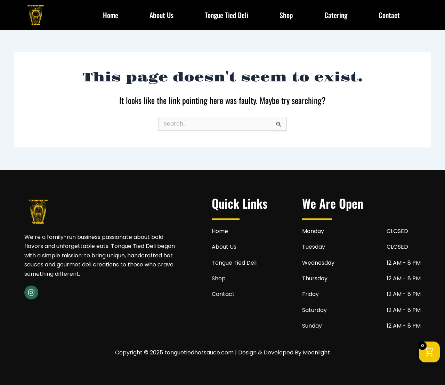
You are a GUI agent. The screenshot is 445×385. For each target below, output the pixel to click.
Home (110, 15)
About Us (161, 15)
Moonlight (316, 352)
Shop (286, 15)
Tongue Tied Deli (226, 15)
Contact (389, 15)
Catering (335, 15)
